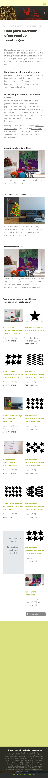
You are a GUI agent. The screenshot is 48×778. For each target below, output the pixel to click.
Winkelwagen (33, 3)
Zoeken (38, 3)
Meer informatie (9, 341)
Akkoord (17, 774)
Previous (2, 13)
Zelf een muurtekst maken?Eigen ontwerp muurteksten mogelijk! (13, 544)
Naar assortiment (35, 614)
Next (45, 13)
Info (27, 3)
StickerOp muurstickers (11, 5)
